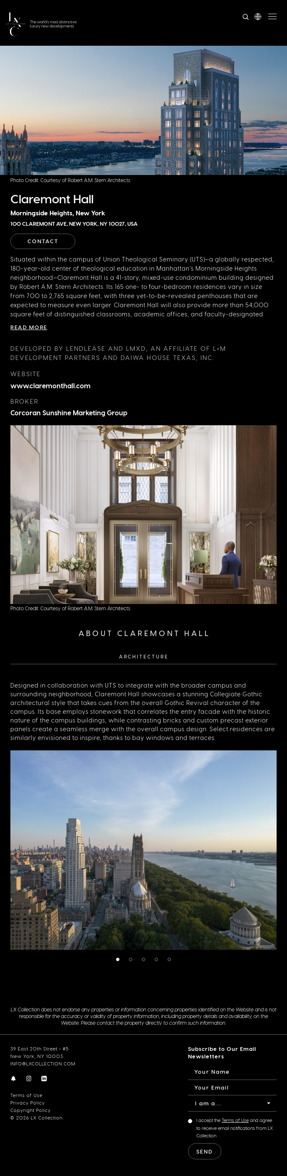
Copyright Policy (30, 1110)
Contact (42, 241)
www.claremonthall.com (50, 386)
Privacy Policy (27, 1102)
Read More (28, 327)
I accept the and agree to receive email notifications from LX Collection (234, 1127)
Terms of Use (26, 1095)
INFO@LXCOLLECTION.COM (42, 1063)
